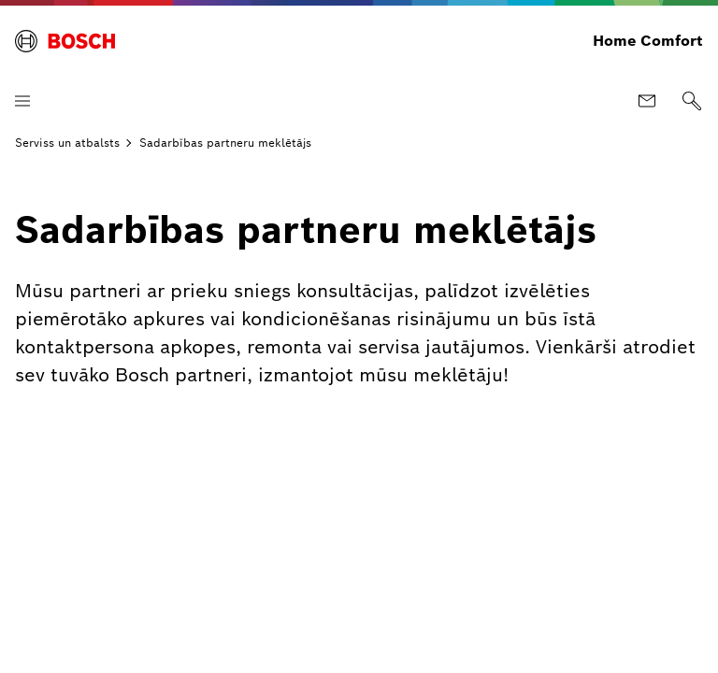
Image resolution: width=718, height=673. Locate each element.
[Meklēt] (691, 101)
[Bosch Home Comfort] (65, 41)
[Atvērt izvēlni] (22, 101)
